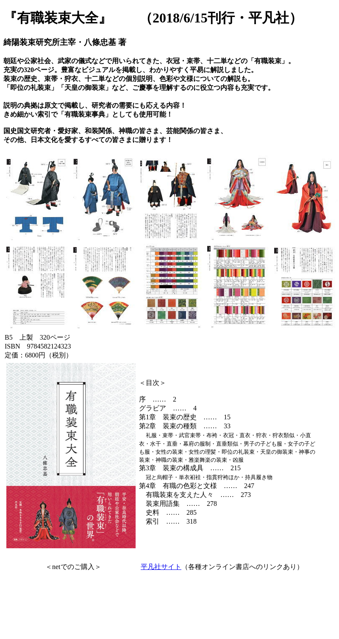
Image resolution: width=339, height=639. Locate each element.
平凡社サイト (161, 566)
